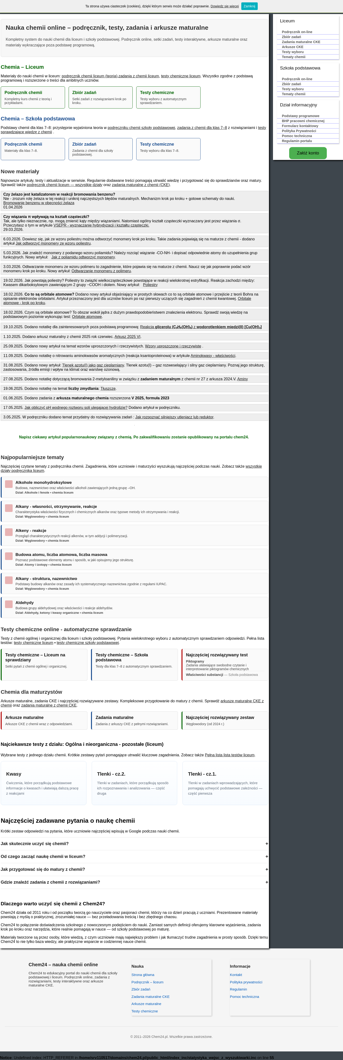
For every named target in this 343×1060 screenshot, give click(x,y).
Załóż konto (308, 153)
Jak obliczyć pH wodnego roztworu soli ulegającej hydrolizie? (76, 408)
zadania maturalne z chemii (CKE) (141, 185)
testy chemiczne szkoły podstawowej (88, 643)
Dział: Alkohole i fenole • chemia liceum (44, 492)
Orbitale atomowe (87, 317)
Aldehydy (24, 602)
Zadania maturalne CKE (150, 997)
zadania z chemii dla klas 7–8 (202, 128)
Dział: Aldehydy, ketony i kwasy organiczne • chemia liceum (59, 612)
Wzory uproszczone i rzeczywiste (173, 346)
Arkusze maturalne (146, 1004)
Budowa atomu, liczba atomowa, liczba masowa (61, 554)
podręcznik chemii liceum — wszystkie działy (64, 185)
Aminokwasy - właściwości (213, 356)
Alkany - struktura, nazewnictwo (46, 578)
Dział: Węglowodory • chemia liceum (42, 516)
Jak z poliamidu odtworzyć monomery (83, 257)
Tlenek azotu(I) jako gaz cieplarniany (93, 365)
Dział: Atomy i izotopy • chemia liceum (43, 564)
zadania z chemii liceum (138, 76)
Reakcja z (201, 327)
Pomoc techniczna (244, 997)
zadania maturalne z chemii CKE (48, 705)
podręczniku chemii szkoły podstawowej (141, 128)
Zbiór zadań (140, 989)
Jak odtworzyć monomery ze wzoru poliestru (53, 243)
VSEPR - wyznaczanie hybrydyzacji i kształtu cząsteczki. (101, 225)
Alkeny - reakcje (30, 530)
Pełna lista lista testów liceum (229, 755)
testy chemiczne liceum (180, 76)
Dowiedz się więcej (225, 6)
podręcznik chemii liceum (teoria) (89, 76)
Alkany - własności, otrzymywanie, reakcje (56, 506)
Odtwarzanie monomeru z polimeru (101, 271)
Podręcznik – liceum (147, 982)
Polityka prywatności (246, 982)
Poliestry (150, 285)
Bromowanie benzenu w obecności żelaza (38, 203)
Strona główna (142, 975)
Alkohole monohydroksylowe (43, 482)
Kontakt (236, 975)
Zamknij (249, 6)
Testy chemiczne (144, 1011)
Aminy (242, 379)
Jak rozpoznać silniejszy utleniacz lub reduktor (174, 417)
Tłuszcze (108, 388)
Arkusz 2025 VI (128, 337)
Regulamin (238, 989)
